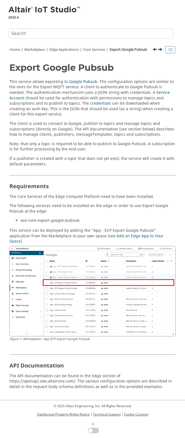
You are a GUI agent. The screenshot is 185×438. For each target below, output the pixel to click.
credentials (100, 103)
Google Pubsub (83, 82)
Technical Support (107, 414)
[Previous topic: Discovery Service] (155, 50)
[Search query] (91, 34)
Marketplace (34, 49)
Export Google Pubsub (128, 49)
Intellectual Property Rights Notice (63, 414)
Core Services (94, 49)
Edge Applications (64, 49)
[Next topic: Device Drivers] (161, 50)
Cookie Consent (136, 414)
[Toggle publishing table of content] (170, 49)
